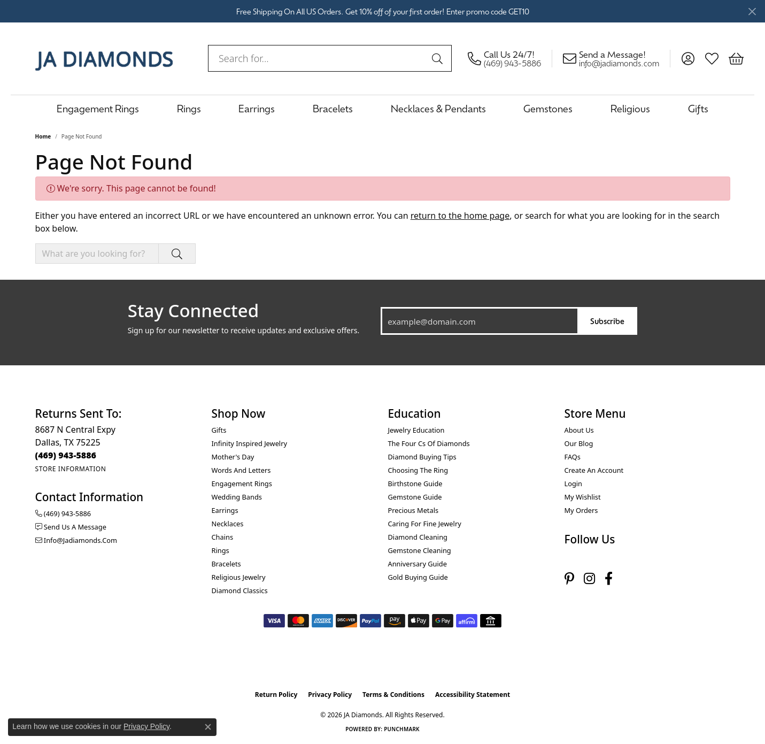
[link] (510, 58)
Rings (189, 108)
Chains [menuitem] (223, 537)
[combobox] (317, 58)
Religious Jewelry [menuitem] (239, 577)
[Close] (752, 11)
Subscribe (607, 321)
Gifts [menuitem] (219, 430)
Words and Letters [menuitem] (241, 470)
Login (574, 483)
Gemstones (548, 108)
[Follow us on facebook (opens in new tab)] (609, 578)
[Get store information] (70, 468)
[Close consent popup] (208, 727)
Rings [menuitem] (220, 550)
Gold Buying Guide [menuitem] (418, 577)
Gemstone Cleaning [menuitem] (419, 550)
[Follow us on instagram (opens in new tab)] (589, 578)
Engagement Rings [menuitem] (242, 483)
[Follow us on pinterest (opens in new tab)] (569, 578)
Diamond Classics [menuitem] (240, 590)
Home (43, 136)
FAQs (573, 457)
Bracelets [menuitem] (226, 564)
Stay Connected (193, 310)
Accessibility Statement (472, 694)
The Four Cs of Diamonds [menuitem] (429, 443)
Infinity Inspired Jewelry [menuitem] (249, 443)
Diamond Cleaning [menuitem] (417, 537)
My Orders (581, 510)
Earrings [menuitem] (225, 510)
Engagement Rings (98, 108)
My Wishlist (583, 497)
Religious (630, 108)
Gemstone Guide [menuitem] (415, 497)
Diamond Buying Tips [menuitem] (422, 457)
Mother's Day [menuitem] (233, 457)
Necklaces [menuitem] (228, 523)
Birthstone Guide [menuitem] (415, 483)
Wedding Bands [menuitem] (237, 497)
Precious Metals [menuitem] (413, 510)
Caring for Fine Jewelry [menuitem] (424, 523)
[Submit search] (439, 58)
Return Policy (276, 694)
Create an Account (594, 470)
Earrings (256, 108)
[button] (687, 58)
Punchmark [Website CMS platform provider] (402, 729)
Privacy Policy (330, 694)
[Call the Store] (66, 455)
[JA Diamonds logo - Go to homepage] (104, 58)
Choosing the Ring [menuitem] (418, 470)
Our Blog (579, 443)
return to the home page (460, 215)
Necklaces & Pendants (438, 108)
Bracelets (333, 108)
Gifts (698, 108)
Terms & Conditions (393, 694)
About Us (579, 430)
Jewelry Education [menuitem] (416, 430)
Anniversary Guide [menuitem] (417, 564)
